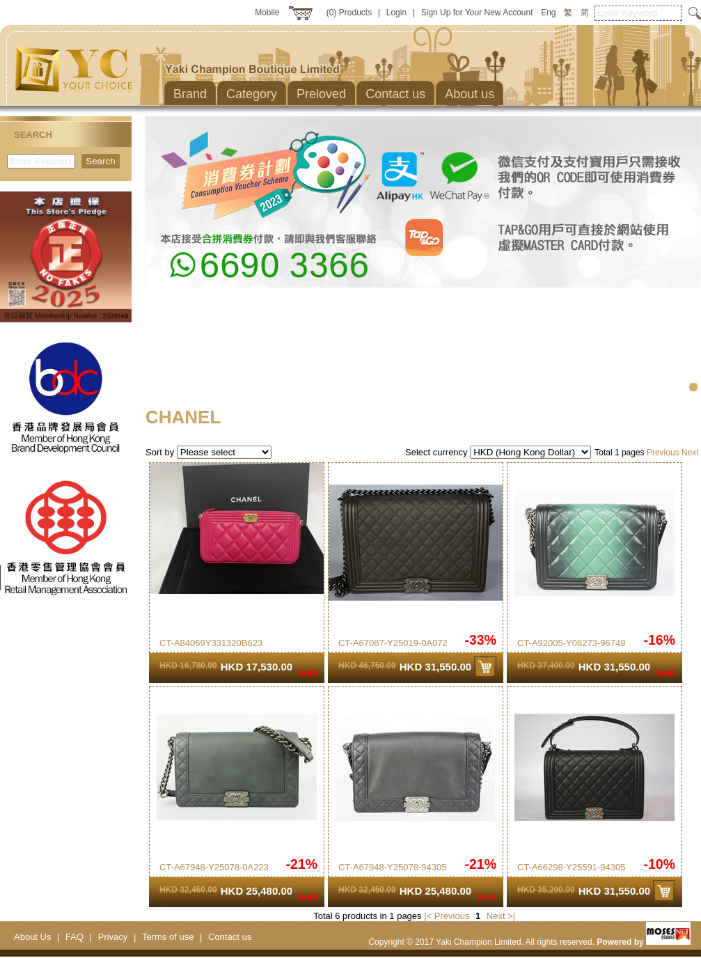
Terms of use (168, 937)
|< (428, 916)
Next (690, 452)
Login (396, 12)
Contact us (229, 937)
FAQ (74, 937)
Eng (548, 12)
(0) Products (349, 12)
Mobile (267, 12)
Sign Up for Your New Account (477, 12)
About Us (32, 937)
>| (511, 916)
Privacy (113, 937)
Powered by (644, 942)
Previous (663, 452)
